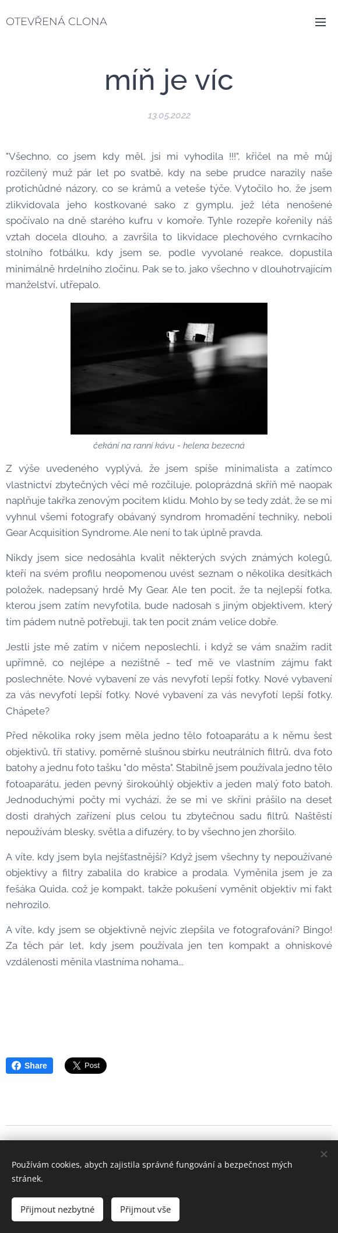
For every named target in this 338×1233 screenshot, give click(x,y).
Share (29, 1065)
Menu (320, 22)
